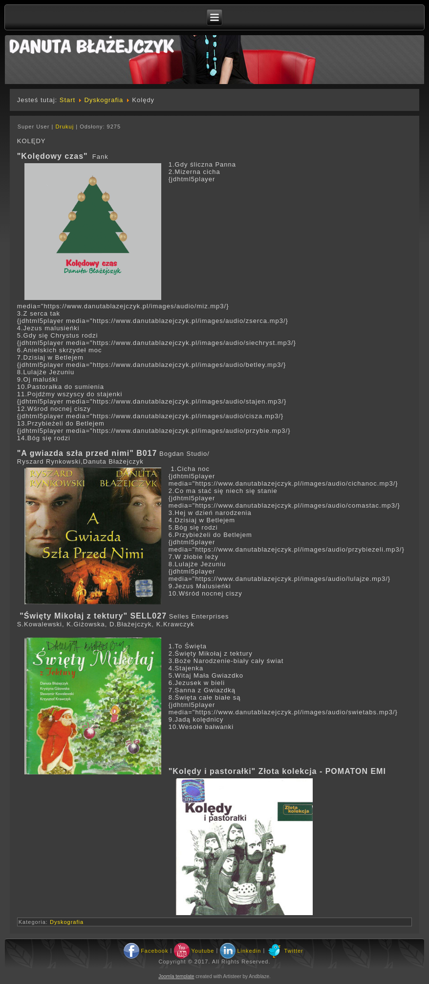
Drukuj (65, 126)
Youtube (202, 951)
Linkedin (249, 951)
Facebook (154, 951)
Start (67, 100)
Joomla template (176, 976)
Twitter (293, 951)
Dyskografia (103, 100)
